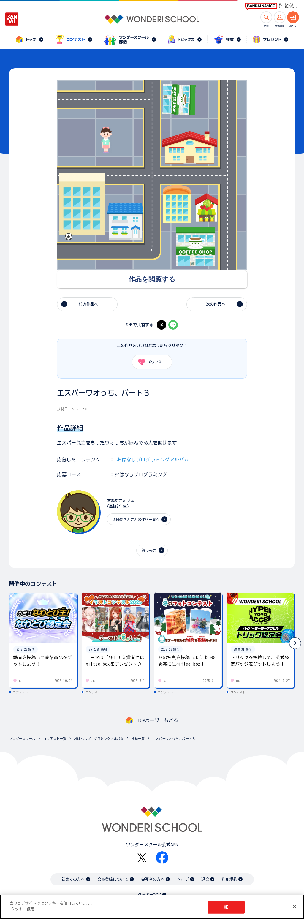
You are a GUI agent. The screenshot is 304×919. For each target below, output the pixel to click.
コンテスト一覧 (54, 738)
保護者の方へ (152, 879)
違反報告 (149, 550)
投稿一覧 (138, 738)
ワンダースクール (22, 738)
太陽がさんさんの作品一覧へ (136, 519)
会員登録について (113, 879)
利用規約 (229, 879)
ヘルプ (183, 879)
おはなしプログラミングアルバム (153, 459)
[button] (295, 643)
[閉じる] (294, 907)
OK (226, 907)
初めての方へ (73, 879)
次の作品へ (216, 304)
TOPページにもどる (157, 720)
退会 (205, 879)
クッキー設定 (149, 895)
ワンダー (149, 362)
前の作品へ (88, 304)
